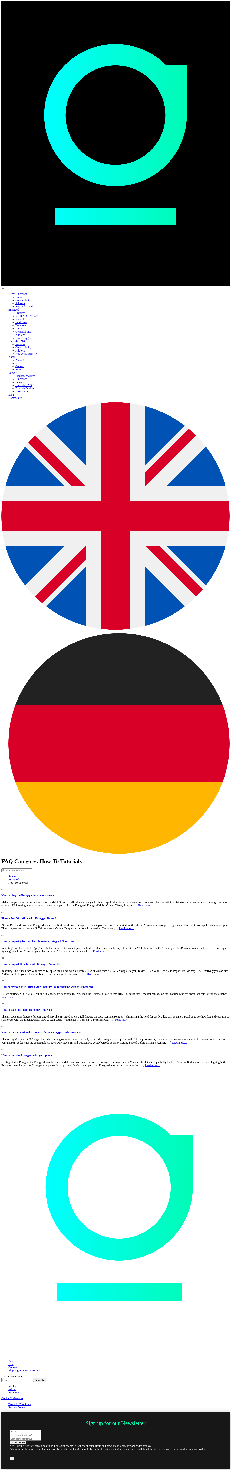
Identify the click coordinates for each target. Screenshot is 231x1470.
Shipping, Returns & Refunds (25, 1370)
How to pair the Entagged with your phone (26, 1055)
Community (15, 397)
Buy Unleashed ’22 (26, 306)
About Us (20, 360)
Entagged (13, 309)
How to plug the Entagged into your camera (27, 895)
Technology (22, 325)
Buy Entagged (23, 337)
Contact (19, 366)
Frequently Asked (25, 375)
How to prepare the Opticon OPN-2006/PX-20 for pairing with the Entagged (47, 986)
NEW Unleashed (17, 293)
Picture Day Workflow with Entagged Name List (30, 918)
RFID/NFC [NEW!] (26, 315)
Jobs (17, 363)
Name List (21, 319)
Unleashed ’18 (16, 341)
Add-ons (20, 303)
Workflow (21, 322)
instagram (13, 1392)
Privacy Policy (16, 1407)
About (11, 356)
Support (12, 372)
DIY (10, 1364)
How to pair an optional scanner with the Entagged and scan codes (41, 1032)
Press (18, 369)
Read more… (145, 905)
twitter (12, 1389)
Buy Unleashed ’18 (26, 353)
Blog (11, 394)
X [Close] (12, 1458)
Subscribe (40, 1380)
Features (20, 297)
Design (19, 328)
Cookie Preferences (12, 1398)
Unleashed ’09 (23, 385)
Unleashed (21, 378)
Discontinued (22, 391)
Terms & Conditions (19, 1404)
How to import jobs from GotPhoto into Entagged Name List (37, 941)
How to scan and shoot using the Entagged (26, 1009)
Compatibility (23, 300)
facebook (13, 1386)
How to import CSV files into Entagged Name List (31, 964)
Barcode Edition (24, 388)
